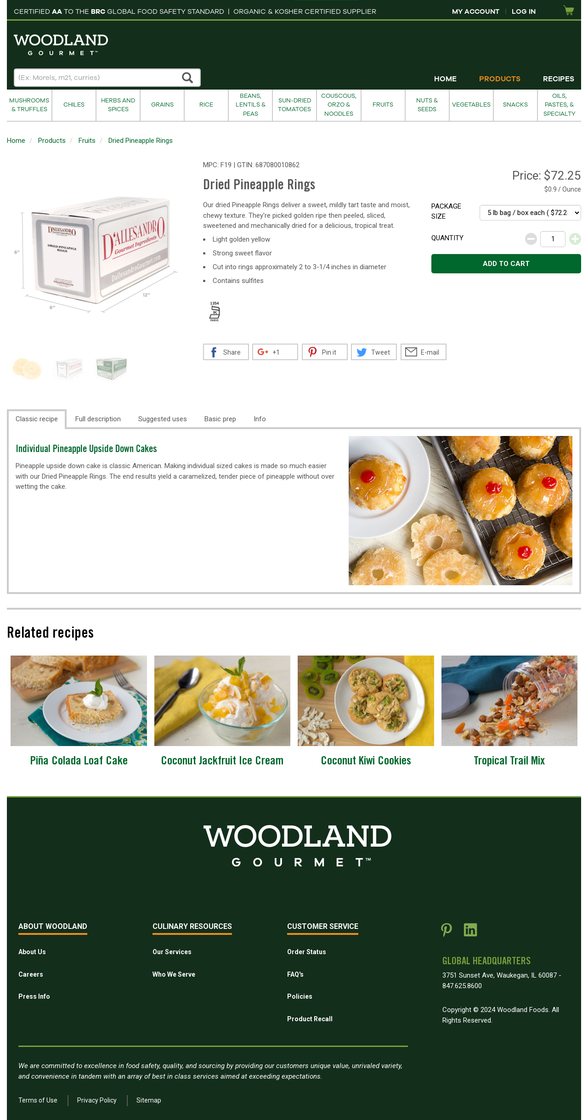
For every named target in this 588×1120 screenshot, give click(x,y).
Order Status (306, 952)
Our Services (172, 952)
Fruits (383, 105)
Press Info (34, 996)
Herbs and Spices (118, 104)
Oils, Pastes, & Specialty (559, 105)
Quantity (447, 238)
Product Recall (310, 1019)
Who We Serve (174, 974)
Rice (206, 105)
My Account (475, 11)
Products (499, 79)
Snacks (515, 105)
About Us (32, 952)
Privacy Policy (97, 1100)
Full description (98, 419)
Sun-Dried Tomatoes (294, 104)
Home (445, 79)
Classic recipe (37, 419)
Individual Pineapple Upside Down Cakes (86, 450)
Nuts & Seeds (427, 104)
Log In (524, 11)
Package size (446, 211)
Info (260, 419)
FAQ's (295, 974)
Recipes (558, 79)
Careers (30, 974)
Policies (299, 996)
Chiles (74, 105)
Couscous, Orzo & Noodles (338, 105)
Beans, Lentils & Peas (251, 105)
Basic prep (220, 419)
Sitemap (148, 1100)
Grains (162, 105)
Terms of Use (37, 1100)
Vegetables (471, 105)
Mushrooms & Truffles (29, 104)
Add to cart (506, 264)
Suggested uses (162, 419)
